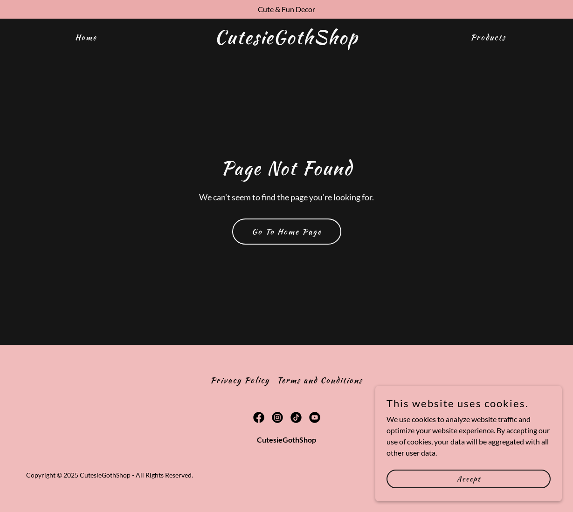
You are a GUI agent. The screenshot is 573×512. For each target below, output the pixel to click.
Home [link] (86, 37)
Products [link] (488, 37)
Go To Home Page (287, 231)
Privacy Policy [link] (239, 380)
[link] (287, 40)
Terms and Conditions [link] (320, 380)
